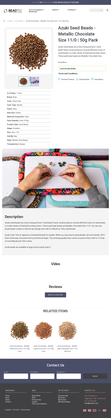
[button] (107, 10)
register (48, 2)
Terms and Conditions (68, 73)
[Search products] (96, 10)
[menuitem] (36, 10)
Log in (35, 2)
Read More (62, 62)
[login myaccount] (82, 68)
